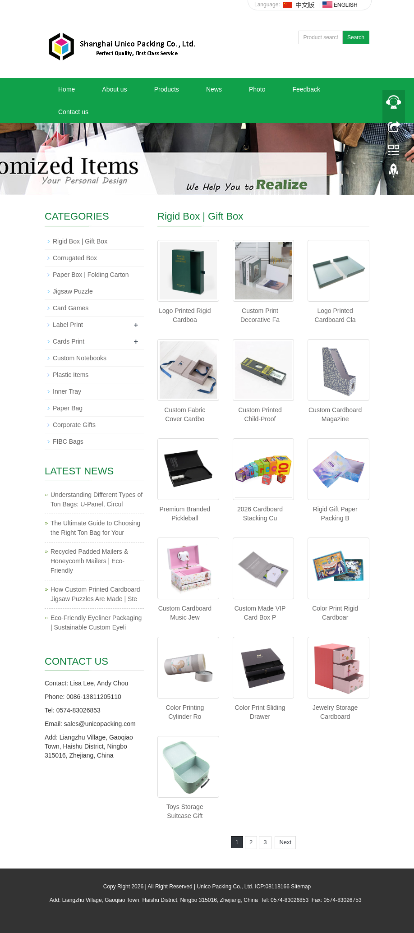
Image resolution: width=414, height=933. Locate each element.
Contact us (73, 111)
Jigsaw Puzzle (73, 291)
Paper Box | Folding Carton (91, 274)
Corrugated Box (75, 258)
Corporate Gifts (74, 424)
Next (285, 842)
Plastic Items (70, 374)
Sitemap (301, 886)
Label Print (68, 324)
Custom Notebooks (79, 358)
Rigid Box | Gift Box (80, 241)
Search (355, 37)
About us (114, 89)
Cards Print (68, 341)
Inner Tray (67, 391)
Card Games (70, 308)
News (214, 89)
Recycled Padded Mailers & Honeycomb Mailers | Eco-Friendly (89, 561)
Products (166, 89)
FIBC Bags (68, 441)
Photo (257, 89)
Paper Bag (68, 408)
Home (66, 89)
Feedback (306, 89)
